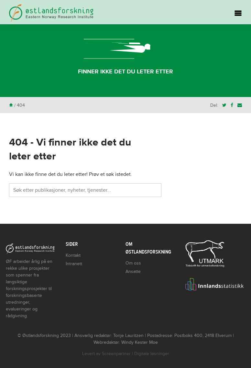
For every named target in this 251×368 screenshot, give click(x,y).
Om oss (133, 263)
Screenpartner (116, 353)
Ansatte (133, 271)
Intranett (74, 263)
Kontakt (73, 255)
